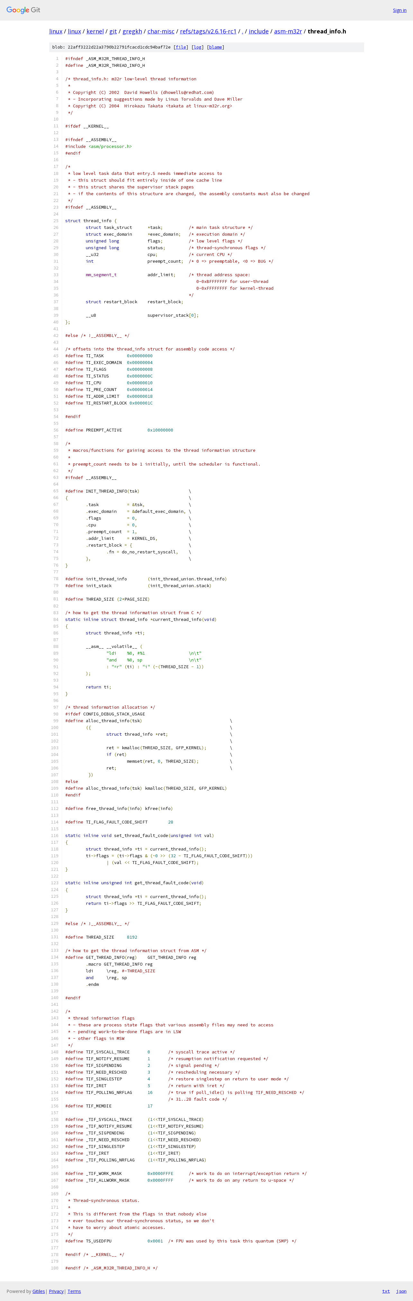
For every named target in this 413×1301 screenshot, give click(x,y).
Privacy (56, 1291)
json (401, 1291)
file (181, 47)
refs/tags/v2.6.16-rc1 (208, 31)
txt (386, 1291)
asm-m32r (288, 31)
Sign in (400, 10)
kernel (95, 31)
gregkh (132, 31)
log (198, 47)
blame (215, 47)
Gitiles (38, 1291)
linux (55, 31)
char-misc (161, 31)
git (113, 31)
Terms (74, 1291)
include (259, 31)
